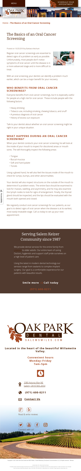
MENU (14, 3)
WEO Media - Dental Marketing (36, 460)
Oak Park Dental (22, 460)
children (18, 250)
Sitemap (72, 460)
